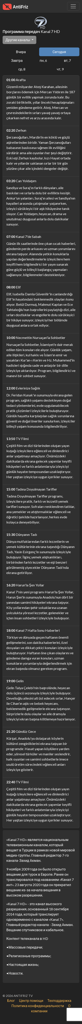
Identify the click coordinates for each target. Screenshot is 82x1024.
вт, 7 (67, 60)
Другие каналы (18, 40)
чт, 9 (60, 69)
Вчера (21, 52)
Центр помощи (31, 1000)
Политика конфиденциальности (37, 1006)
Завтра (17, 60)
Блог (11, 1000)
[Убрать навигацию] (73, 6)
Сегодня (59, 52)
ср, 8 (21, 69)
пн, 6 (43, 60)
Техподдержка (59, 1000)
